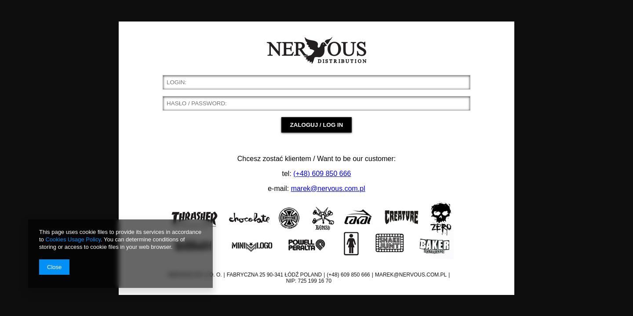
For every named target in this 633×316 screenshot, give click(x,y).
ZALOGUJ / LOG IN (316, 125)
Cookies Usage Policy (72, 239)
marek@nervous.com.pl (328, 188)
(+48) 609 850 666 (322, 173)
